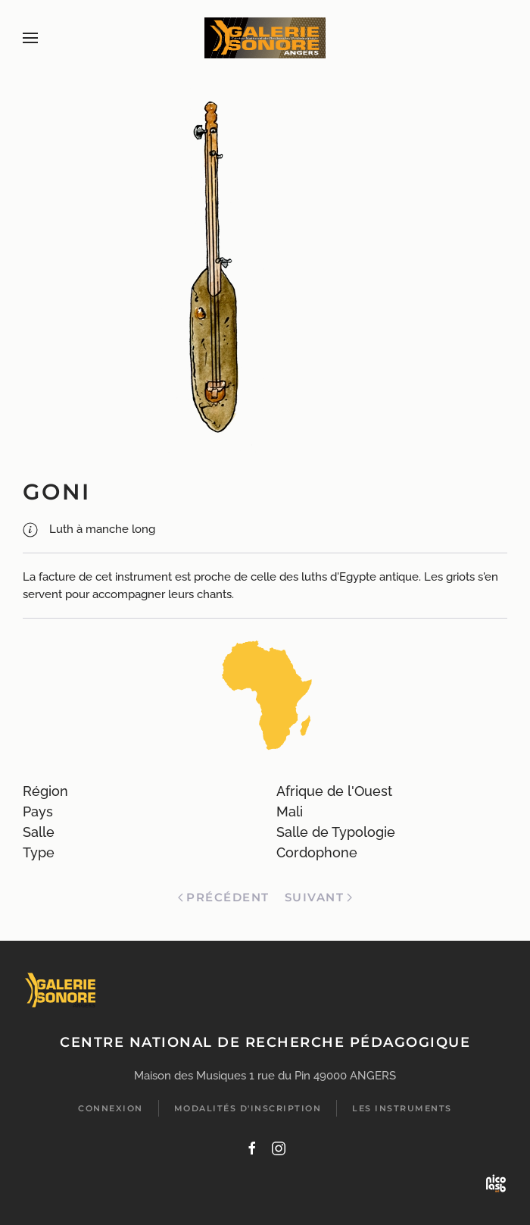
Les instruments (402, 1108)
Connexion (110, 1108)
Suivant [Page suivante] (318, 897)
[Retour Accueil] (265, 38)
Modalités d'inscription (248, 1108)
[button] (30, 38)
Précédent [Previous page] (223, 897)
